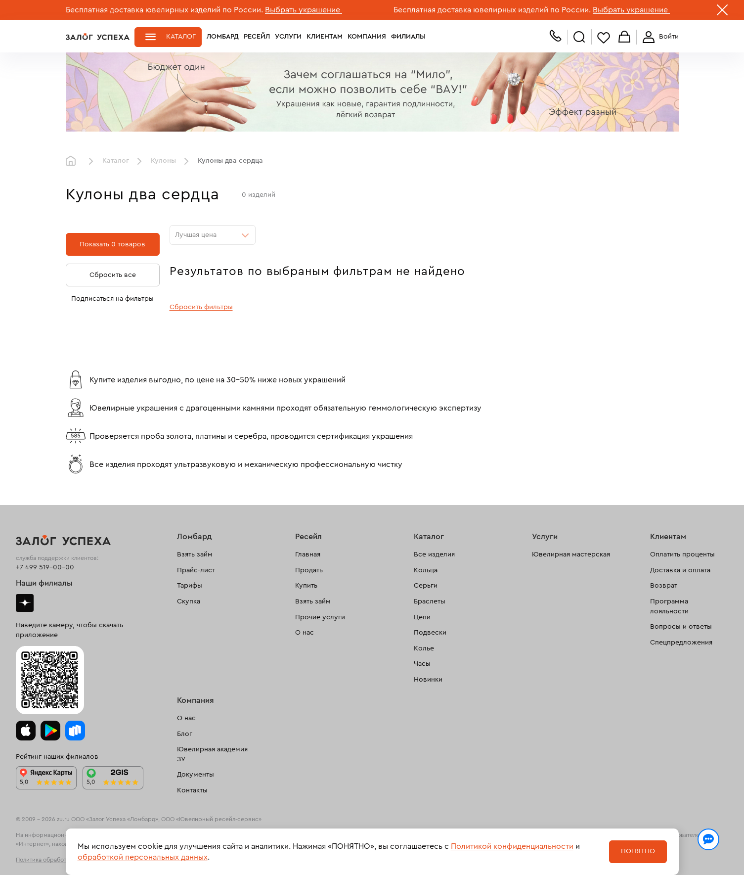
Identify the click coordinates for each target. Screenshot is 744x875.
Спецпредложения (681, 642)
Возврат (663, 585)
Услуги (288, 36)
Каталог (181, 36)
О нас (304, 632)
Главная (73, 161)
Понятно (638, 851)
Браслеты (429, 601)
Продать (309, 570)
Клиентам (324, 36)
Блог (184, 734)
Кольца (426, 570)
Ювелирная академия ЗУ (212, 754)
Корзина (624, 37)
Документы (195, 774)
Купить (306, 585)
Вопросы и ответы (681, 626)
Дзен (25, 603)
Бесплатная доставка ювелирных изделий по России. (164, 10)
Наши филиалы (44, 583)
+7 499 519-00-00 (45, 567)
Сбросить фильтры (201, 307)
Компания (367, 36)
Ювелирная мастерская (571, 554)
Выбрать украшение (303, 10)
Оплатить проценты (682, 554)
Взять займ (195, 554)
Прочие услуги (320, 617)
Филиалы (408, 36)
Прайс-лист (196, 570)
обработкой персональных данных (143, 857)
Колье (424, 648)
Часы (422, 663)
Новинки (428, 679)
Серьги (426, 585)
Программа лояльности (669, 606)
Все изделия (434, 554)
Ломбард (223, 36)
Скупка (188, 601)
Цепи (422, 617)
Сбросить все (112, 275)
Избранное (603, 37)
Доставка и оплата (680, 570)
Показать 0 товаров (112, 244)
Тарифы (189, 585)
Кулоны (163, 160)
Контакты (192, 790)
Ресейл (257, 36)
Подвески (430, 632)
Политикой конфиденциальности (512, 846)
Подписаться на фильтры (112, 298)
